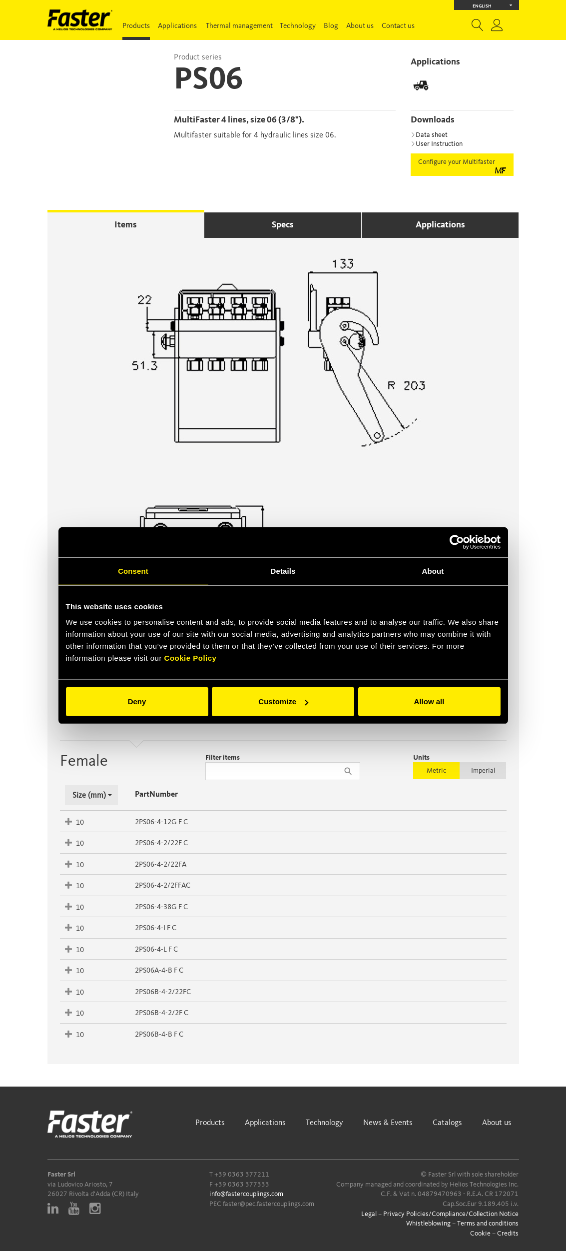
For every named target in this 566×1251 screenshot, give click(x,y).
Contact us (398, 26)
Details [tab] (283, 570)
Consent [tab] (133, 570)
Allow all (429, 701)
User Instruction (437, 143)
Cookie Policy (190, 658)
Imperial (483, 770)
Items (125, 224)
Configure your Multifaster (462, 165)
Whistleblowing (428, 1223)
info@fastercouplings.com (246, 1194)
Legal (369, 1214)
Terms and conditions (488, 1223)
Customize (283, 701)
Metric (436, 770)
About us (360, 26)
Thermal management (239, 26)
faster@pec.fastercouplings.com (268, 1204)
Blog (331, 26)
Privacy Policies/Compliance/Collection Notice (451, 1214)
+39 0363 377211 (241, 1174)
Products (136, 26)
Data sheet (429, 134)
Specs (283, 224)
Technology (298, 26)
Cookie (480, 1233)
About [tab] (433, 570)
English (492, 5)
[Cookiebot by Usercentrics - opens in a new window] (457, 541)
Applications (177, 26)
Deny (137, 701)
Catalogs (447, 1123)
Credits (508, 1233)
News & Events (388, 1123)
